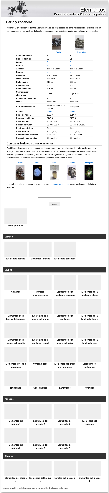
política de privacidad (51, 488)
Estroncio (20, 163)
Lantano (72, 163)
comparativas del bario (59, 184)
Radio (37, 163)
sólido (49, 112)
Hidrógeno (89, 163)
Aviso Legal (63, 488)
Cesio (54, 163)
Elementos (93, 10)
